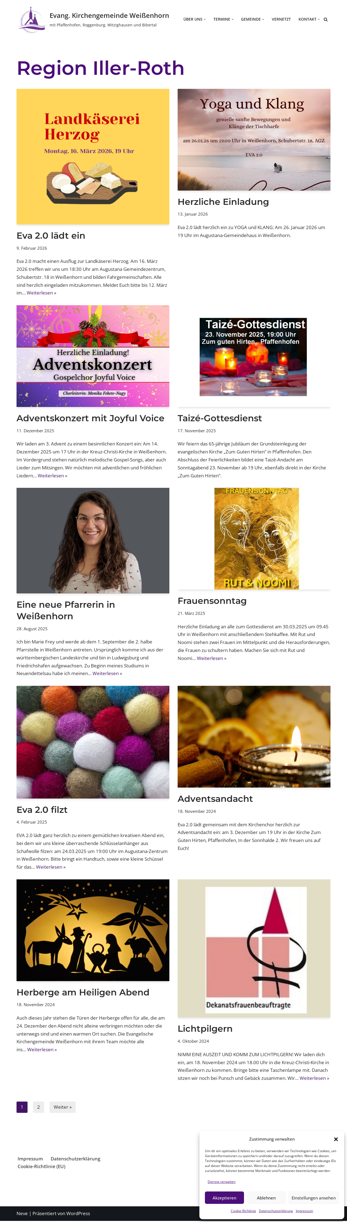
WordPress (78, 1214)
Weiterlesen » (41, 293)
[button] (336, 1139)
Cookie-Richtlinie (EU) (41, 1167)
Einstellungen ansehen (314, 1198)
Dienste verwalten (221, 1181)
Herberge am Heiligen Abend (83, 993)
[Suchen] (326, 19)
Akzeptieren (224, 1198)
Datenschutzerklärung (276, 1211)
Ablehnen (266, 1198)
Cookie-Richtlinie (243, 1211)
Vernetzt (281, 19)
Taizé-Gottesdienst (220, 418)
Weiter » (63, 1108)
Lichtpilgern (205, 1029)
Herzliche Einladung (223, 201)
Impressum (304, 1211)
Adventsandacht (215, 799)
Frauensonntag (212, 601)
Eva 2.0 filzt (42, 810)
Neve (22, 1214)
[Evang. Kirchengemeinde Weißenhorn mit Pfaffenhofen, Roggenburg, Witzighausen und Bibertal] (93, 19)
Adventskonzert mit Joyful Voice (90, 418)
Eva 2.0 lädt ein (51, 235)
